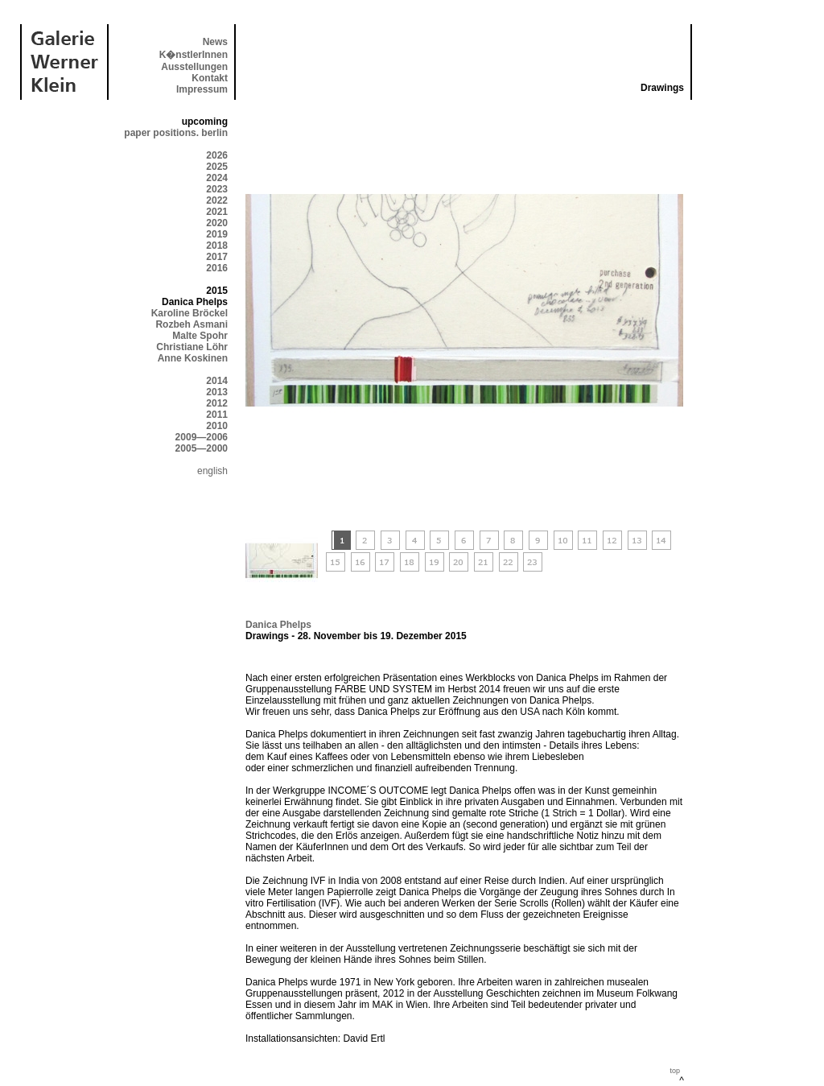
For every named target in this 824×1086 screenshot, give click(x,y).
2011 (217, 414)
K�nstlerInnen (193, 54)
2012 (217, 403)
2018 (217, 245)
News (215, 41)
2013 (217, 392)
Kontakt (210, 78)
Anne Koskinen (193, 358)
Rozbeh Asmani (191, 324)
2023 (217, 189)
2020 (217, 223)
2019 (217, 234)
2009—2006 (201, 437)
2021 (217, 211)
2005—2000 (201, 448)
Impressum (202, 89)
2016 (217, 268)
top (675, 1071)
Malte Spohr (200, 335)
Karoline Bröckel (189, 313)
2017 (217, 256)
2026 (217, 155)
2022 (217, 200)
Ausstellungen (194, 66)
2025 (217, 166)
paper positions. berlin (176, 132)
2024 (217, 178)
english (212, 471)
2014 (217, 380)
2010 (217, 426)
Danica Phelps (278, 624)
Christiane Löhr (192, 347)
